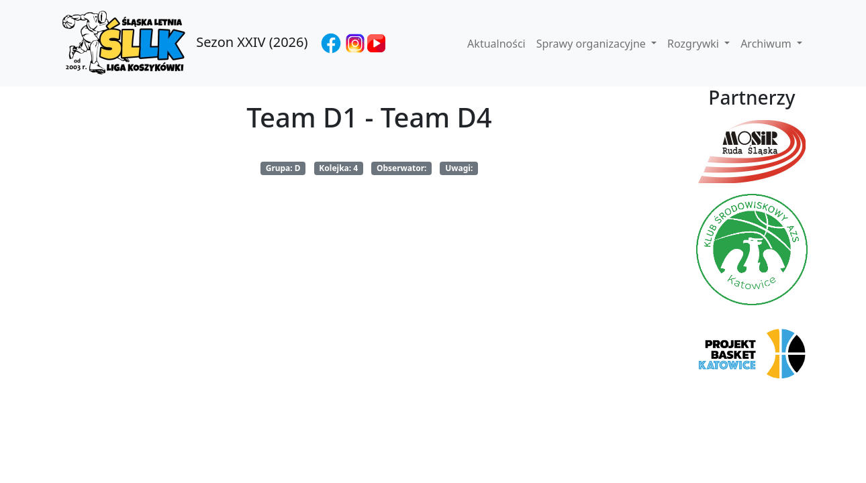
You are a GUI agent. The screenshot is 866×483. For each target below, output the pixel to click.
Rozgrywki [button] (694, 43)
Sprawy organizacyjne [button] (592, 43)
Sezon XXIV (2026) (183, 43)
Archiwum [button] (767, 43)
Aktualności (496, 43)
